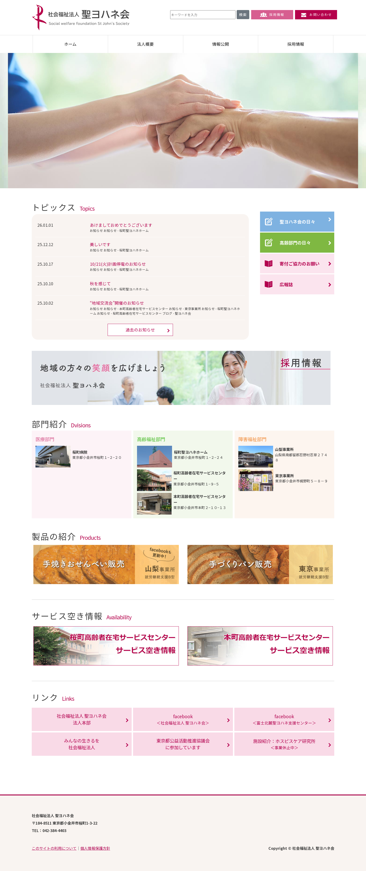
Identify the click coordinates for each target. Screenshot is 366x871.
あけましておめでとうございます (121, 225)
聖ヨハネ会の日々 (297, 221)
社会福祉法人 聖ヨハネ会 (81, 17)
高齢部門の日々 (295, 242)
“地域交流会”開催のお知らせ (117, 303)
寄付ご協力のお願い (300, 263)
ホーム (70, 44)
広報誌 (286, 284)
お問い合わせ (316, 14)
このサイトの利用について (54, 848)
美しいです (100, 244)
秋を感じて (100, 283)
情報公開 (220, 44)
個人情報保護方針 (95, 848)
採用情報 (272, 14)
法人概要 (145, 44)
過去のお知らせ (140, 330)
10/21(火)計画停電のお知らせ (118, 264)
